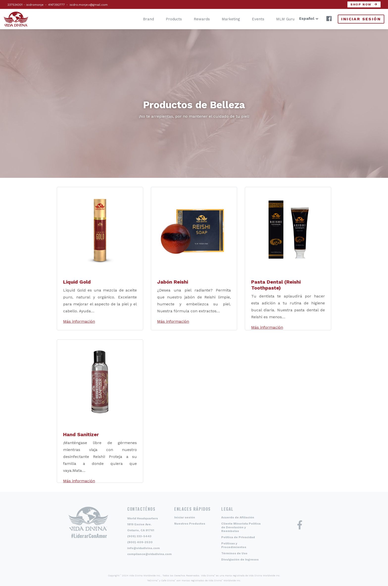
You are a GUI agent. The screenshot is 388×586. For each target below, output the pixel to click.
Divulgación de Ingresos (240, 559)
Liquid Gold (77, 282)
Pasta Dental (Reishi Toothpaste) (276, 285)
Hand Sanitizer (81, 434)
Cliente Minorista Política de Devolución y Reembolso (241, 527)
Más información (79, 321)
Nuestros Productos (189, 523)
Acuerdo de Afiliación (237, 517)
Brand (141, 19)
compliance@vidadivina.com (149, 554)
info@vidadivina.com (143, 548)
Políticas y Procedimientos (233, 545)
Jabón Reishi (172, 282)
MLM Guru (278, 19)
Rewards (194, 19)
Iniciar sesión (361, 19)
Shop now (360, 4)
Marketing (223, 19)
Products (166, 19)
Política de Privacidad (238, 537)
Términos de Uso (234, 553)
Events (250, 19)
